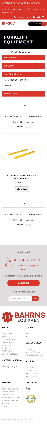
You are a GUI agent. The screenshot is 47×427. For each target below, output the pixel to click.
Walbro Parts (7, 348)
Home (5, 52)
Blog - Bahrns (31, 373)
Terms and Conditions (12, 389)
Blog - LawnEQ (32, 376)
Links (4, 406)
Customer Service (10, 394)
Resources (6, 382)
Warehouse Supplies (11, 397)
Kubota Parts (8, 336)
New (27, 334)
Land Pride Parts (9, 339)
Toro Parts (6, 345)
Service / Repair (32, 352)
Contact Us (30, 370)
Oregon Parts (8, 342)
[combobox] (37, 24)
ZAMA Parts (7, 351)
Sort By (8, 116)
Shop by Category (10, 354)
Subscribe (23, 283)
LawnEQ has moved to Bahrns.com (21, 3)
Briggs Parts (7, 334)
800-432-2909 (23, 260)
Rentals (28, 349)
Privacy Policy (8, 392)
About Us (29, 367)
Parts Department (33, 355)
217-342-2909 (22, 17)
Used (27, 336)
